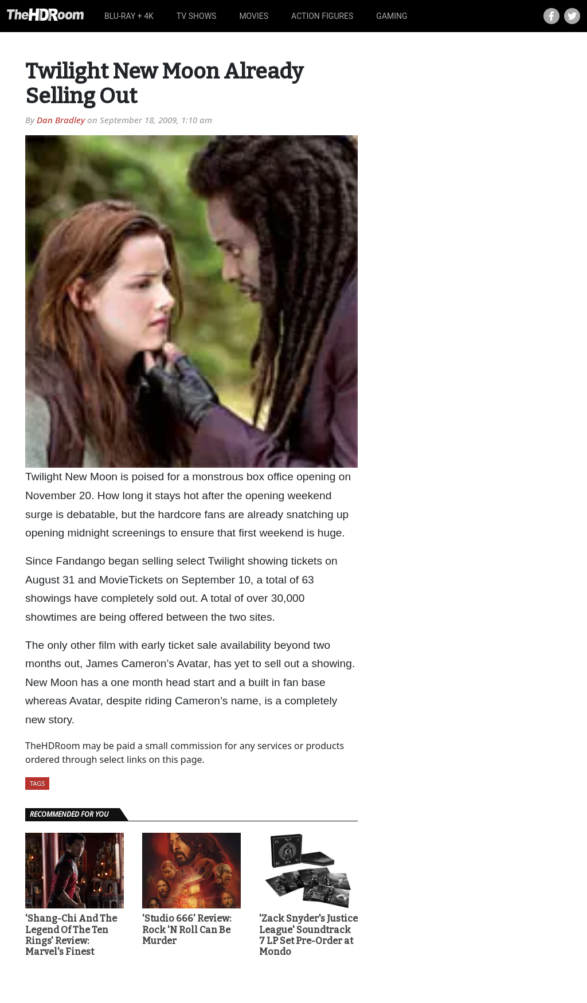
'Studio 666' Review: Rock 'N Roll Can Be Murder (186, 929)
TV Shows (197, 16)
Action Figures (322, 16)
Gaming (391, 16)
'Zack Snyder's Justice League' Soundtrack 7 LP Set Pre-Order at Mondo (308, 935)
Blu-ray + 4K (129, 16)
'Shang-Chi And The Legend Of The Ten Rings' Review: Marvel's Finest (71, 935)
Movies (253, 16)
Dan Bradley (61, 120)
